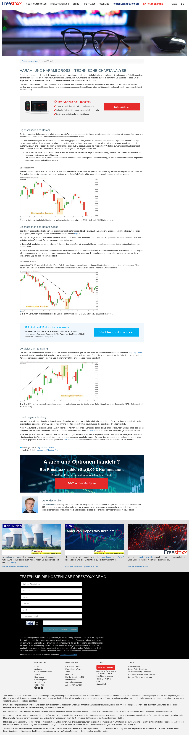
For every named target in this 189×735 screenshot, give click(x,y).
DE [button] (183, 4)
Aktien (37, 666)
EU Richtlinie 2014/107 (74, 677)
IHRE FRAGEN (89, 4)
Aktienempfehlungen (73, 685)
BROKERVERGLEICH (59, 4)
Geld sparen (39, 677)
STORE (76, 4)
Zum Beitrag (11, 562)
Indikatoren (91, 430)
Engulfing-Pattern (136, 353)
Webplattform (39, 682)
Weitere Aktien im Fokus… (139, 566)
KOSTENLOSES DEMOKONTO (126, 4)
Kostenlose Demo (72, 666)
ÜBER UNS (104, 4)
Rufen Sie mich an (103, 679)
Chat (98, 681)
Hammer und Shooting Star (47, 450)
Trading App (39, 685)
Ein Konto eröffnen (105, 667)
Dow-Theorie (69, 440)
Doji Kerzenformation (45, 447)
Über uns (69, 674)
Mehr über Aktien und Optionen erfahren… (82, 566)
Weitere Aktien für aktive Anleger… (16, 566)
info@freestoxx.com (104, 676)
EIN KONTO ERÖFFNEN (153, 4)
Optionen (38, 669)
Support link (101, 684)
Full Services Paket (104, 674)
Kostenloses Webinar (74, 669)
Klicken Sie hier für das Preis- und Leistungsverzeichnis (149, 711)
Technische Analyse (30, 61)
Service (37, 674)
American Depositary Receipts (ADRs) (108, 557)
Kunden (174, 4)
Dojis (76, 233)
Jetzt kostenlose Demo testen (60, 629)
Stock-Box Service (146, 557)
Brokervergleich (40, 680)
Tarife (67, 672)
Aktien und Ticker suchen (106, 671)
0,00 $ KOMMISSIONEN (36, 4)
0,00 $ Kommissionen (43, 672)
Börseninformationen (73, 682)
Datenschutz (70, 680)
